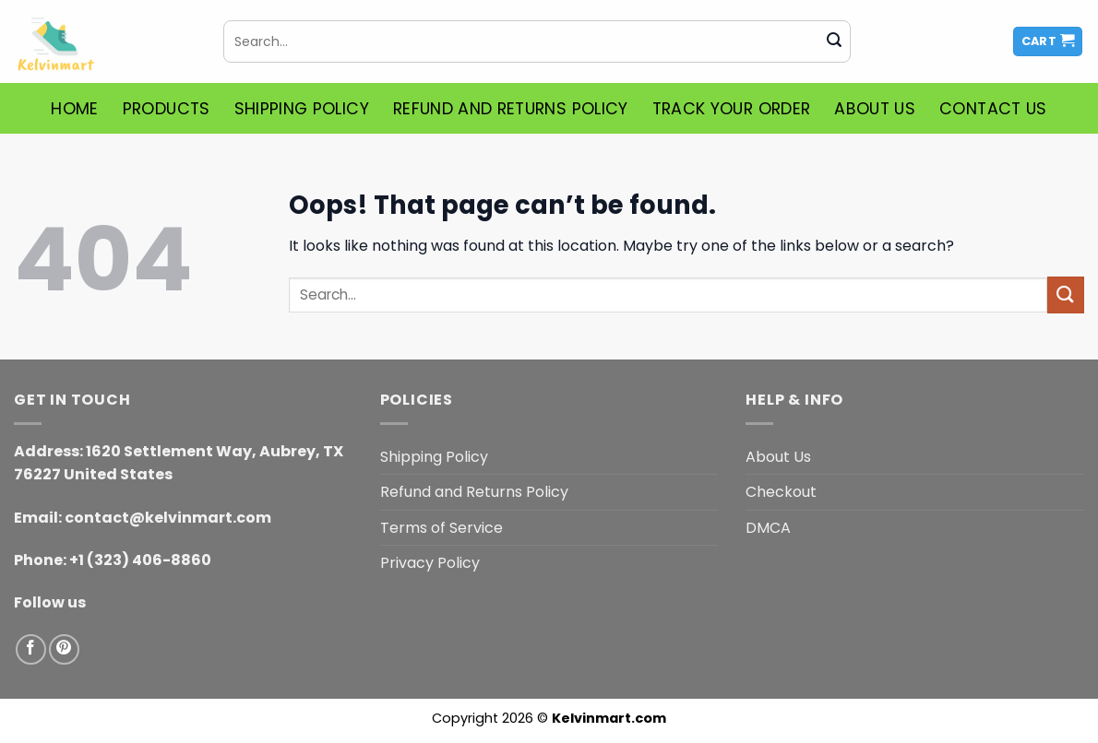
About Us (874, 109)
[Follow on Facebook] (31, 649)
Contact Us (993, 109)
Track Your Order (731, 109)
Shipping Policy (301, 109)
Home (74, 109)
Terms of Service (441, 527)
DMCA (768, 527)
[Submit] (834, 41)
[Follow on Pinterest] (64, 649)
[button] (1048, 42)
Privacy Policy (430, 562)
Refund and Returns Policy (510, 109)
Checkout (781, 491)
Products (166, 109)
